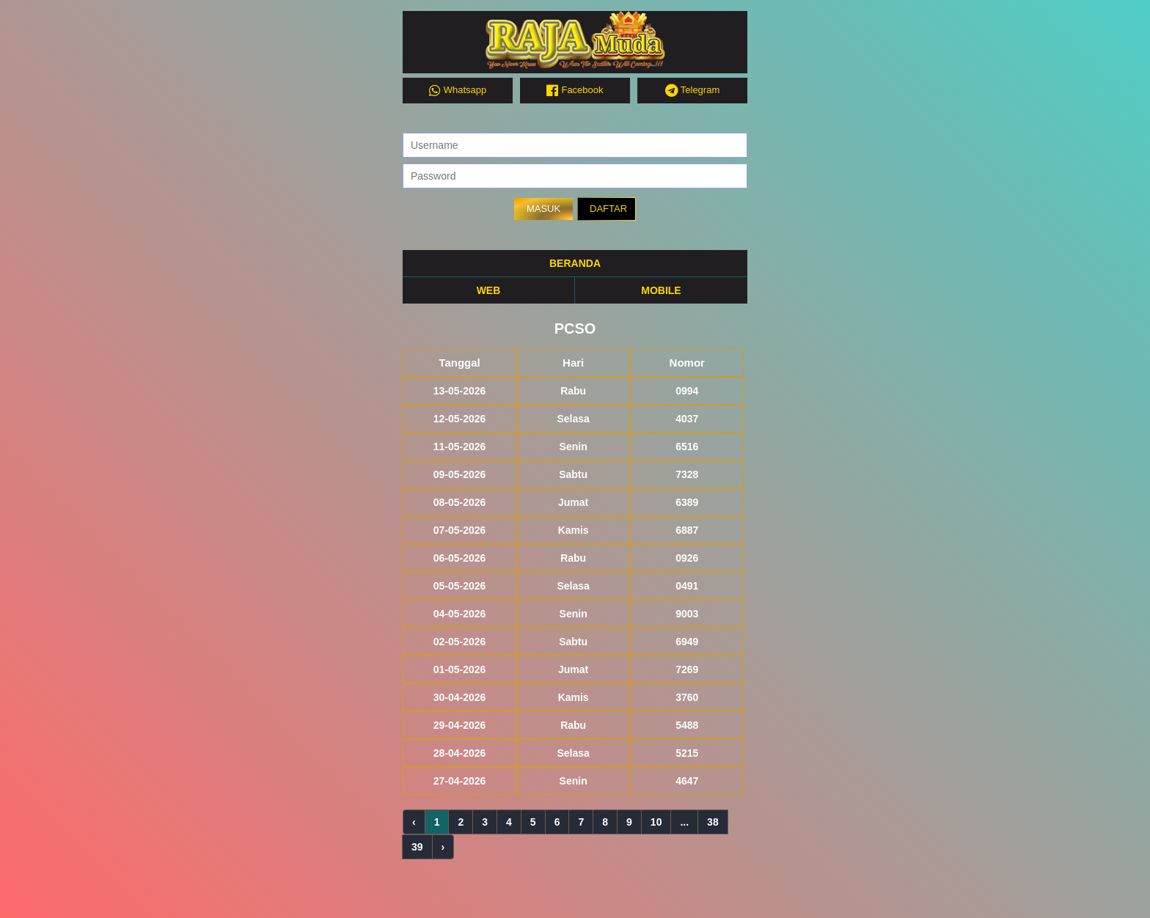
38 (713, 822)
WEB (489, 290)
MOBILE (661, 290)
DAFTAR (608, 208)
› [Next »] (443, 847)
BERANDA (575, 263)
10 (656, 822)
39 (417, 847)
